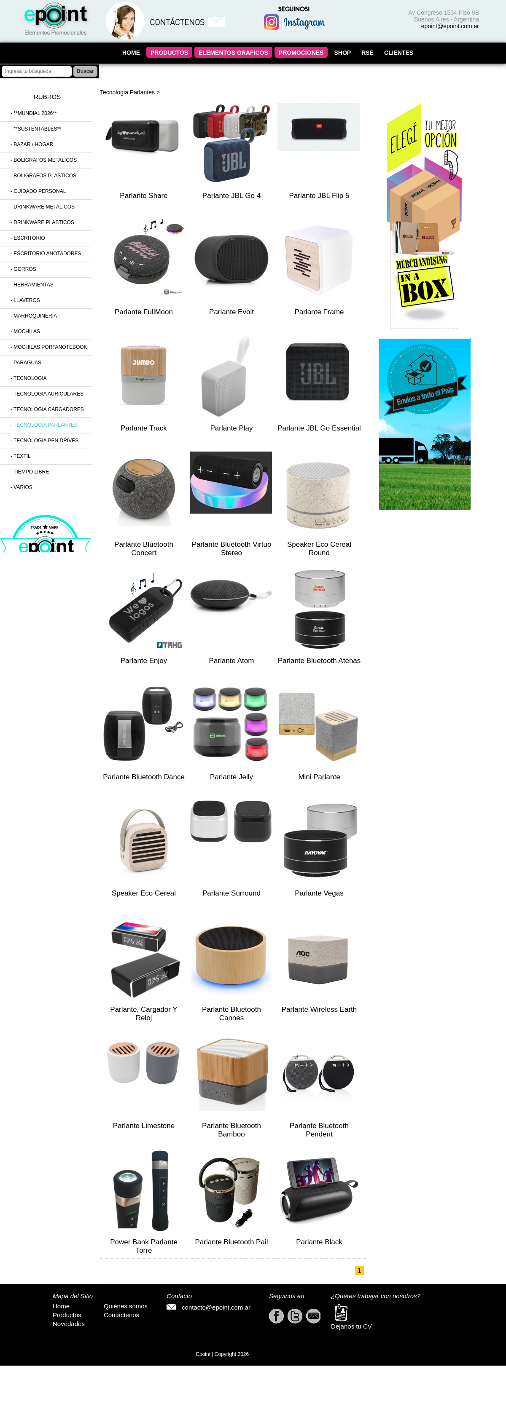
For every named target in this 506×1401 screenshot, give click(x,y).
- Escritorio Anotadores (46, 254)
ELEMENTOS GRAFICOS (233, 52)
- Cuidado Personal (38, 191)
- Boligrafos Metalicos (44, 160)
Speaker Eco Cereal (144, 893)
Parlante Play (231, 428)
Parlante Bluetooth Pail (231, 1242)
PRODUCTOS (169, 52)
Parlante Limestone (144, 1126)
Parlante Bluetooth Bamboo (231, 1130)
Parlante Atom (231, 661)
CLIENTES (398, 52)
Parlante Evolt (231, 312)
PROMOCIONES (301, 52)
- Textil (21, 456)
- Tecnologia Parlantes (44, 425)
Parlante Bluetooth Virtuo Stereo (232, 548)
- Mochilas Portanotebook (49, 347)
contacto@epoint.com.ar (208, 1307)
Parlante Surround (231, 893)
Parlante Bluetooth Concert (143, 548)
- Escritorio (28, 238)
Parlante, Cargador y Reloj (143, 1013)
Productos (67, 1314)
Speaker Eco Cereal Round (319, 548)
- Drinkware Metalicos (43, 207)
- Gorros (23, 269)
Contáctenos (121, 1314)
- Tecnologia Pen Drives (44, 441)
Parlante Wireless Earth (319, 1009)
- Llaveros (25, 300)
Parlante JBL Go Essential (319, 428)
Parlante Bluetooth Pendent (319, 1130)
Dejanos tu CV (351, 1316)
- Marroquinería (34, 316)
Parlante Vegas (319, 893)
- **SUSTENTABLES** (36, 129)
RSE (367, 52)
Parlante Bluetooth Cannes (231, 1013)
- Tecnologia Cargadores (47, 409)
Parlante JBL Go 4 (231, 196)
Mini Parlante (319, 777)
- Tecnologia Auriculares (47, 394)
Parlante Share (143, 196)
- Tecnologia (29, 378)
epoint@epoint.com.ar (450, 26)
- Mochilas (25, 331)
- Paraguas (26, 363)
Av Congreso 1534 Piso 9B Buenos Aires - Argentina (443, 16)
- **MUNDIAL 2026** (34, 113)
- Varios (21, 487)
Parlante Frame (319, 312)
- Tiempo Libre (30, 472)
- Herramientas (32, 285)
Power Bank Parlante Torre (144, 1246)
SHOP (342, 52)
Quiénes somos (126, 1306)
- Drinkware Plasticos (42, 222)
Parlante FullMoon (144, 312)
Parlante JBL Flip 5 (319, 196)
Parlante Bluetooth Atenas (319, 661)
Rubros (47, 96)
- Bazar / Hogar (32, 144)
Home (61, 1306)
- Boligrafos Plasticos (43, 176)
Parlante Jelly (231, 777)
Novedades (69, 1323)
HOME (131, 52)
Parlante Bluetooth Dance (144, 777)
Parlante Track (144, 428)
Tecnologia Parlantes (127, 92)
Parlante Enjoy (144, 661)
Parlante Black (319, 1242)
